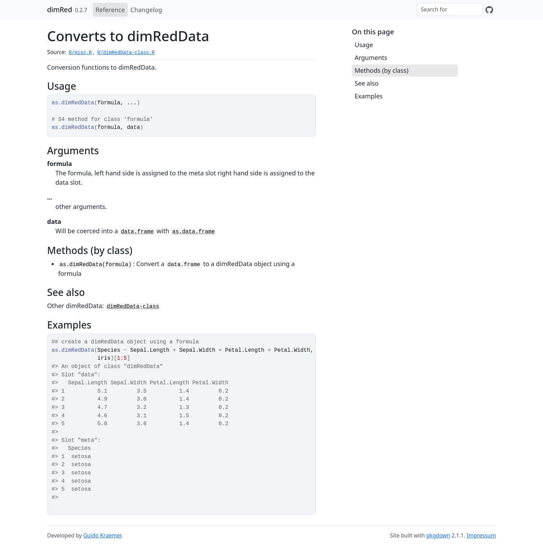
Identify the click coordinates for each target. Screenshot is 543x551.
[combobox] (449, 9)
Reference (110, 10)
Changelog (146, 10)
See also (367, 83)
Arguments (371, 57)
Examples (369, 96)
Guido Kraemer (102, 535)
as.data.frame (193, 232)
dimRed (59, 9)
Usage (364, 45)
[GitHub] (489, 10)
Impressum (481, 535)
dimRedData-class (133, 307)
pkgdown (438, 535)
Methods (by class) (381, 70)
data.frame (137, 232)
